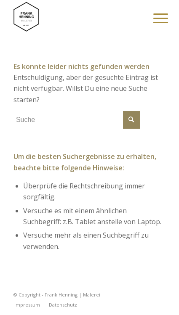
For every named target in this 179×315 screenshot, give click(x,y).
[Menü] (154, 17)
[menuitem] (154, 17)
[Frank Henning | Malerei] (74, 17)
